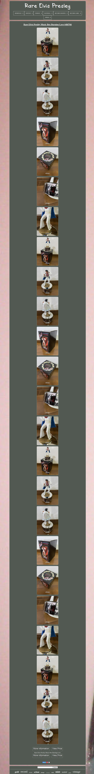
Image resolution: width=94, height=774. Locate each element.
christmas (48, 772)
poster (70, 772)
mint (57, 772)
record (24, 771)
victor (30, 772)
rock (52, 772)
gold (17, 772)
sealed (64, 772)
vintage (76, 771)
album (36, 772)
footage (42, 772)
